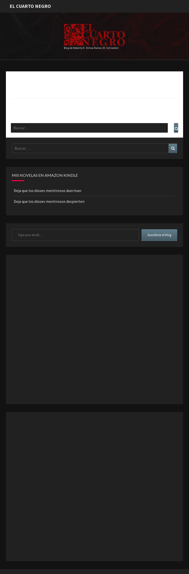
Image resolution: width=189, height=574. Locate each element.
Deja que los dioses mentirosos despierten (49, 201)
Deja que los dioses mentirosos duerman (47, 190)
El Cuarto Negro (30, 6)
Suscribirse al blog (159, 235)
